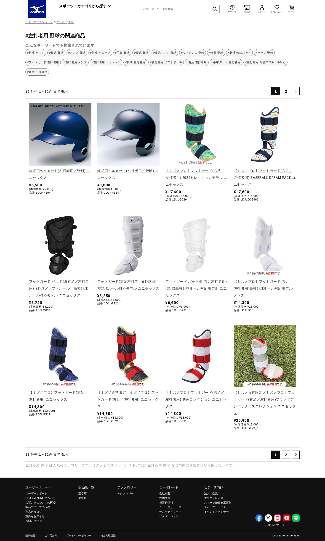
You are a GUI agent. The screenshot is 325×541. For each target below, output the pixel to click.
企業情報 (30, 535)
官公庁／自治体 (213, 498)
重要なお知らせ (35, 516)
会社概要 (164, 493)
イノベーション (168, 516)
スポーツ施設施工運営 (218, 502)
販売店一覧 (86, 487)
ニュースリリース (170, 507)
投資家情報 (166, 502)
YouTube (286, 518)
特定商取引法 (108, 535)
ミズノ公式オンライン (39, 22)
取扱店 (82, 498)
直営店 (82, 493)
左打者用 (61, 22)
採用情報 (164, 498)
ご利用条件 (51, 535)
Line (296, 518)
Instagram (277, 518)
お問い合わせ (33, 521)
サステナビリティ (170, 511)
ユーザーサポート (38, 487)
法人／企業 (211, 493)
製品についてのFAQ (37, 507)
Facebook (259, 518)
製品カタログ (33, 511)
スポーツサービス (215, 507)
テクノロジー (126, 487)
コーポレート (168, 487)
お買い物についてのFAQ (40, 502)
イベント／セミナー (216, 511)
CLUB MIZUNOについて (40, 498)
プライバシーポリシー (78, 535)
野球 (71, 22)
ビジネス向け (213, 487)
